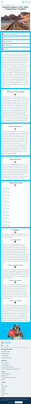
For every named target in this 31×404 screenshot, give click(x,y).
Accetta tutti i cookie (18, 402)
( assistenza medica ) (5, 351)
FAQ (2, 384)
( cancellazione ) (4, 355)
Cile (3, 55)
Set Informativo (4, 386)
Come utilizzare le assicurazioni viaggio (8, 377)
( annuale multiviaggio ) (6, 357)
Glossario (3, 391)
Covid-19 (3, 379)
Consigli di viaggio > (7, 5)
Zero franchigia (6, 362)
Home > (3, 5)
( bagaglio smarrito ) (5, 353)
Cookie (2, 395)
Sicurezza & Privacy (5, 393)
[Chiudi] (29, 399)
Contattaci (3, 388)
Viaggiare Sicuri (4, 375)
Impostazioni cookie (11, 402)
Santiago (4, 69)
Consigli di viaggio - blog (6, 373)
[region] (15, 400)
